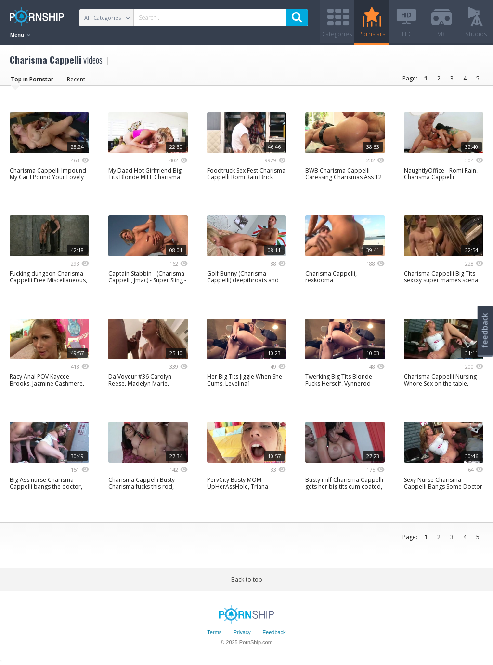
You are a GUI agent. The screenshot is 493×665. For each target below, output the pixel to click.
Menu (20, 35)
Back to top (246, 579)
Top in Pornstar (32, 79)
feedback (485, 330)
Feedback (273, 633)
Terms (214, 633)
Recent (76, 79)
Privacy (242, 633)
